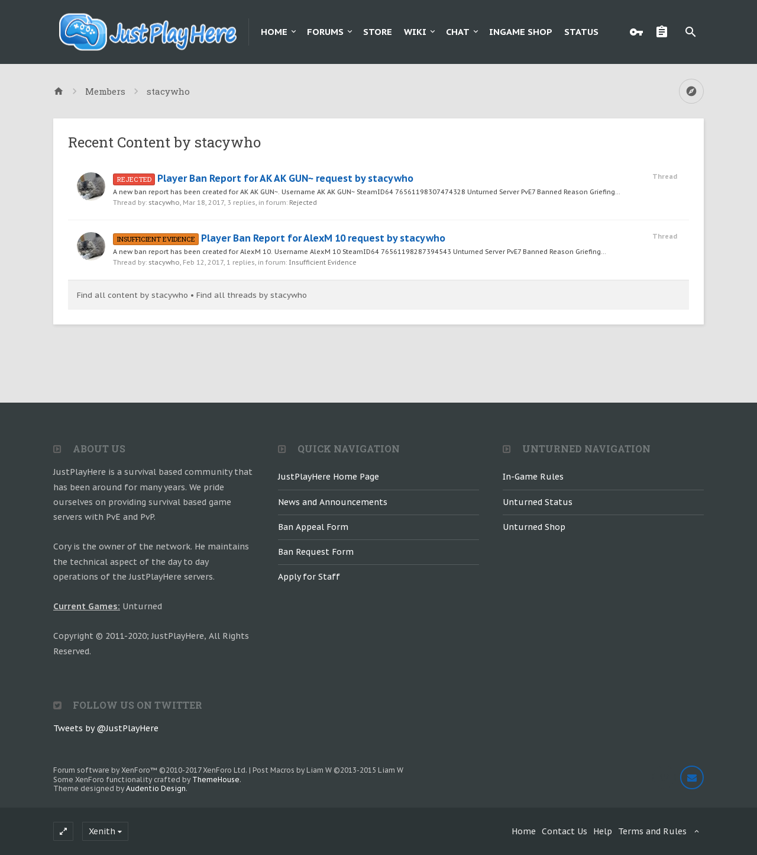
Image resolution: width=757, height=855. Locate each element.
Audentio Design (156, 788)
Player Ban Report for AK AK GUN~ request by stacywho (263, 178)
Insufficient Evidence (323, 262)
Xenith (102, 831)
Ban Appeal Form (313, 527)
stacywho (164, 202)
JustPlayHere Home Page (328, 476)
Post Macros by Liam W (328, 770)
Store (377, 31)
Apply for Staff (309, 576)
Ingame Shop (520, 31)
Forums (325, 31)
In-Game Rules (533, 476)
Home (274, 31)
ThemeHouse (216, 779)
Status (581, 31)
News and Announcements (332, 502)
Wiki (415, 31)
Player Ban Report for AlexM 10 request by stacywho (279, 238)
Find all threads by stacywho (251, 295)
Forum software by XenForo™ (150, 770)
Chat (458, 31)
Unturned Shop (534, 527)
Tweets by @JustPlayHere (105, 728)
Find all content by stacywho (132, 295)
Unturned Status (537, 502)
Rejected (303, 202)
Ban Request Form (316, 552)
